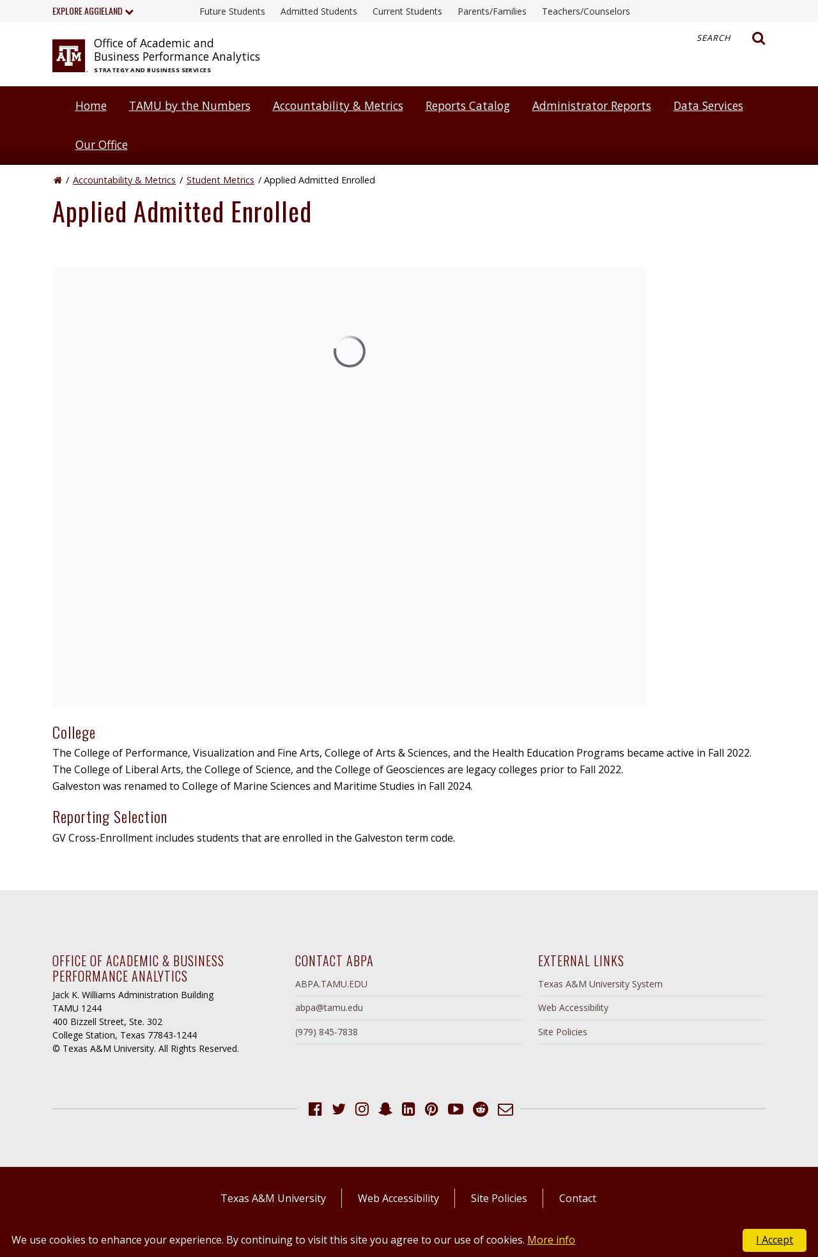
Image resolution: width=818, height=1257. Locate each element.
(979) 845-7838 (326, 1032)
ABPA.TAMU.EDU (331, 984)
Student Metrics (220, 180)
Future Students (232, 11)
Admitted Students (319, 11)
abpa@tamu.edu (329, 1007)
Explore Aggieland (93, 10)
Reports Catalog (468, 105)
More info (551, 1240)
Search (731, 38)
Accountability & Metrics (338, 105)
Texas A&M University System (600, 984)
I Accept (774, 1240)
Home (91, 105)
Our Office (101, 144)
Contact (577, 1198)
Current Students (407, 11)
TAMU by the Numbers (190, 105)
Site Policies (562, 1032)
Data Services (708, 105)
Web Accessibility (573, 1007)
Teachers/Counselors (586, 11)
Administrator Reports (591, 105)
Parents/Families (492, 11)
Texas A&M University (273, 1198)
